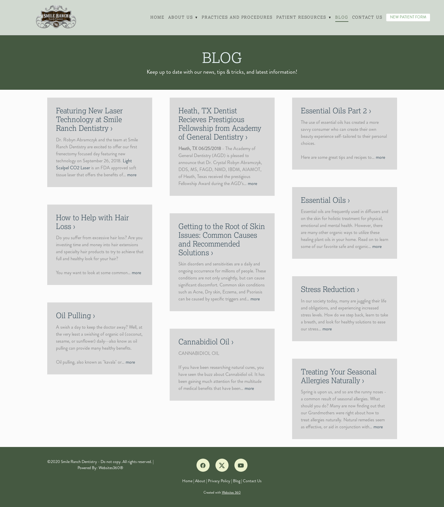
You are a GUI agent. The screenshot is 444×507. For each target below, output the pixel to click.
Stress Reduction (328, 289)
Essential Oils (323, 200)
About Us (183, 17)
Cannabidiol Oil (203, 341)
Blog (341, 17)
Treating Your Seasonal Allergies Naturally (339, 376)
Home (157, 17)
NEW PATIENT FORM (408, 17)
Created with (222, 492)
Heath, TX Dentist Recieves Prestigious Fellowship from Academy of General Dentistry (219, 124)
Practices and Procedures (236, 17)
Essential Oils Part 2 (334, 110)
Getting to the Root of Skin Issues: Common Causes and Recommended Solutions (221, 239)
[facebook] (203, 465)
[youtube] (241, 465)
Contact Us (367, 17)
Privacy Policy (219, 481)
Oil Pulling (73, 315)
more (131, 174)
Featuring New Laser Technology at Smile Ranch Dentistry (89, 119)
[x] (222, 465)
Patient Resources (303, 17)
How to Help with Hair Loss (92, 222)
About (200, 481)
